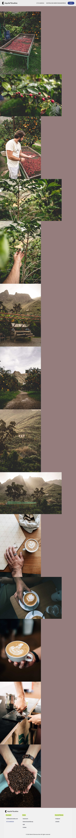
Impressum (26, 818)
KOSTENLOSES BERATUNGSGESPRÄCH (56, 3)
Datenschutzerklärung (28, 821)
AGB (24, 824)
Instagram (58, 818)
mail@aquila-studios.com (12, 818)
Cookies (25, 827)
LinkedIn (57, 821)
